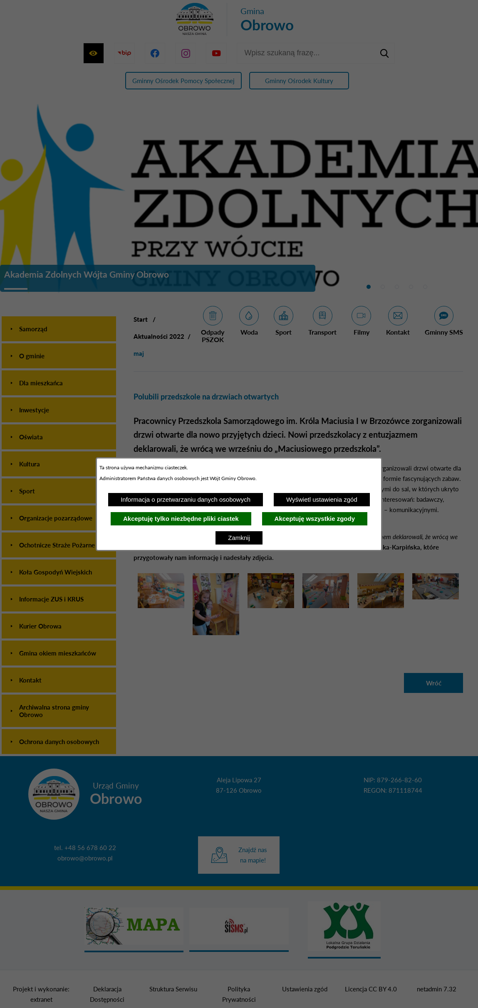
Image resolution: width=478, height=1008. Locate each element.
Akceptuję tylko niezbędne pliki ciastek (181, 518)
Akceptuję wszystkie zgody (315, 518)
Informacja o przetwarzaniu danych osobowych (185, 499)
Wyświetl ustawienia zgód (321, 499)
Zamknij (239, 537)
